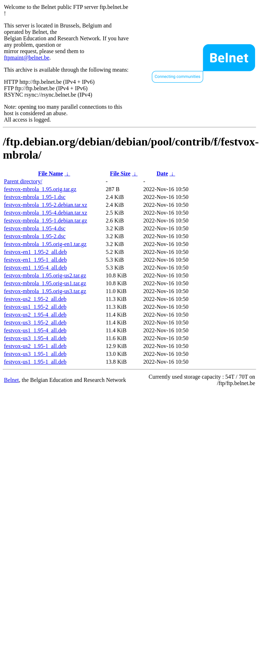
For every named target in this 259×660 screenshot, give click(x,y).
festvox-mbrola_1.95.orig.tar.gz (40, 189)
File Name (50, 173)
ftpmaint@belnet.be (26, 58)
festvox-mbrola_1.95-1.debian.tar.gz (45, 221)
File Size (120, 173)
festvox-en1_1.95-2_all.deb (35, 252)
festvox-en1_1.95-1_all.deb (35, 260)
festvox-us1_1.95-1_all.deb (35, 362)
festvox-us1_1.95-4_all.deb (35, 330)
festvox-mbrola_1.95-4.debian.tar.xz (45, 213)
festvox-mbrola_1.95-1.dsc (34, 197)
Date (162, 173)
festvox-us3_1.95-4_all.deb (35, 338)
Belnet (11, 380)
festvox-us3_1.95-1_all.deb (35, 354)
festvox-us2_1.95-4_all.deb (35, 315)
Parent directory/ (23, 181)
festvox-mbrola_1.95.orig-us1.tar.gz (45, 283)
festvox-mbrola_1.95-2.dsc (34, 236)
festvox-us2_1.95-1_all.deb (35, 346)
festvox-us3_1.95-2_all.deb (35, 322)
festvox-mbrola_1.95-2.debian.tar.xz (45, 205)
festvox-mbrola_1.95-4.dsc (34, 228)
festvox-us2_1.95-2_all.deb (35, 299)
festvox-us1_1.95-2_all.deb (35, 307)
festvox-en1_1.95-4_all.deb (35, 268)
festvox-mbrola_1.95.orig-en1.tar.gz (45, 244)
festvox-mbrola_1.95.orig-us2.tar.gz (45, 275)
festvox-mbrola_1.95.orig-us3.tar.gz (45, 291)
